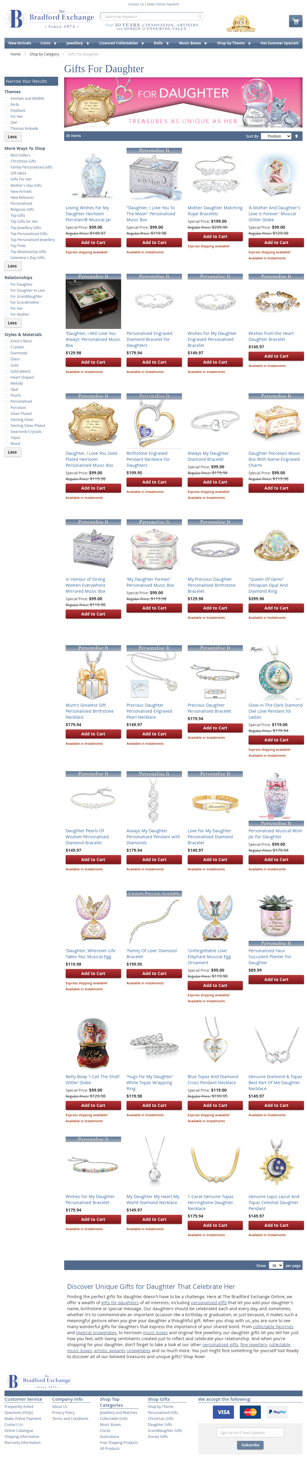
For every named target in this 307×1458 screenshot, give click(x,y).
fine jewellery (253, 1344)
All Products (110, 1448)
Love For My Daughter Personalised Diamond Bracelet (210, 836)
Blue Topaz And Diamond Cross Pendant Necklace (213, 1079)
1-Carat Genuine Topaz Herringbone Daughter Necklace (211, 1202)
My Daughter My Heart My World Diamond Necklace (153, 1199)
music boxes (155, 1332)
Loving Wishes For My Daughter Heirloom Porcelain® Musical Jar (88, 213)
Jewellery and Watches (118, 1412)
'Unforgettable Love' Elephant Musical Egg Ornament (209, 956)
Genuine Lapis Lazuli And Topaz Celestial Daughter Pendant (274, 1202)
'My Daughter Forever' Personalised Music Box (150, 582)
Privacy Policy (63, 1412)
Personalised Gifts (163, 1412)
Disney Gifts (158, 1436)
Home (16, 54)
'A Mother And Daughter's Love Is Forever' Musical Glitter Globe (274, 213)
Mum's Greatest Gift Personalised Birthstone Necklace (90, 711)
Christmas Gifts (161, 1418)
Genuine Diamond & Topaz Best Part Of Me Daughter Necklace (275, 1082)
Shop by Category (45, 54)
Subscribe (250, 1445)
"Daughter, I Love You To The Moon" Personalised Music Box (151, 213)
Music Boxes (110, 1424)
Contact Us (136, 4)
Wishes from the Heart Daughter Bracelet (271, 336)
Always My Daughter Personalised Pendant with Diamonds (153, 836)
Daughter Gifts (160, 1424)
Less (12, 136)
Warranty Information (22, 1442)
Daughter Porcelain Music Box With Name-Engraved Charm (274, 459)
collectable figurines (273, 1326)
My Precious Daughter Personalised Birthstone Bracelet (212, 585)
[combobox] (152, 16)
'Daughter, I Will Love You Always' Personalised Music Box (93, 339)
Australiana (109, 1436)
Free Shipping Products (119, 1442)
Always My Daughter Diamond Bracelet (208, 456)
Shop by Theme (161, 1406)
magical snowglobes (96, 1332)
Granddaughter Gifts (165, 1430)
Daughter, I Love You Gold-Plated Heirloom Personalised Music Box (92, 459)
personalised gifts (209, 1302)
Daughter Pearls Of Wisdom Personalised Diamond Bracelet (87, 836)
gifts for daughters (120, 1302)
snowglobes (139, 1350)
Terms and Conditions (70, 1418)
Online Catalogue (18, 1430)
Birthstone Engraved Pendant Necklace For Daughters (148, 459)
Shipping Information (21, 1436)
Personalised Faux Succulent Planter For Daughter (270, 956)
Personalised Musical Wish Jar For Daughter (275, 833)
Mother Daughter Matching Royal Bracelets (215, 210)
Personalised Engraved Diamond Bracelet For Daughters (149, 339)
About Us (59, 1406)
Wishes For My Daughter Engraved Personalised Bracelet (212, 339)
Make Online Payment (163, 4)
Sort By (252, 136)
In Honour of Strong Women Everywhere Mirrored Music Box (86, 585)
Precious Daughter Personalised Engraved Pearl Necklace (149, 711)
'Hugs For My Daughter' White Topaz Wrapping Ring (150, 1082)
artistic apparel (109, 1350)
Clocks (105, 1430)
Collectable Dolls (114, 1418)
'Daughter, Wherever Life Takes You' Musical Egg (90, 953)
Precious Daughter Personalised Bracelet (209, 708)
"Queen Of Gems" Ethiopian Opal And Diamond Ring (268, 585)
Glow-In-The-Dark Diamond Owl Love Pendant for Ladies (276, 711)
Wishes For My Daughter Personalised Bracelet (90, 1199)
